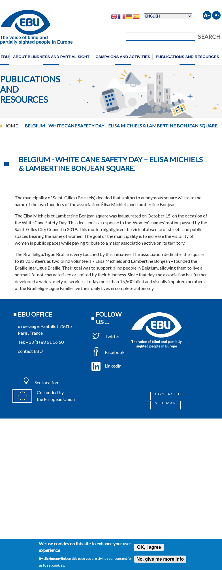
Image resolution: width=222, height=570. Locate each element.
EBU (5, 57)
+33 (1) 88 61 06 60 (45, 342)
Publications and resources (187, 57)
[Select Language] (168, 16)
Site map (165, 403)
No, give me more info (160, 559)
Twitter (105, 336)
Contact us (169, 394)
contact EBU (30, 351)
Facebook (108, 352)
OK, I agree (149, 547)
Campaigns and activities (122, 57)
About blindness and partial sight (51, 57)
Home (10, 125)
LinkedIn (106, 365)
